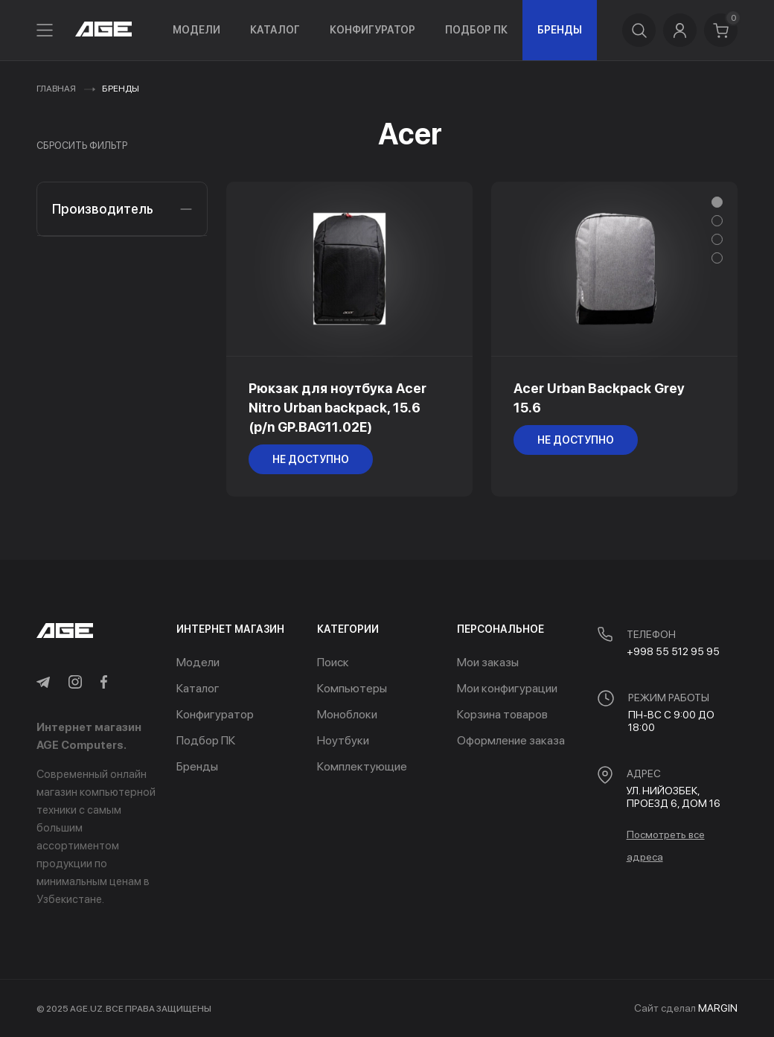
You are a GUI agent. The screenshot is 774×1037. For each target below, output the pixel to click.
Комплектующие (362, 766)
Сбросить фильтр (81, 145)
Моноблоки (347, 714)
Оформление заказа (511, 740)
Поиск (333, 662)
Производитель (122, 209)
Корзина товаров (502, 714)
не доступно (310, 459)
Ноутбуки (343, 740)
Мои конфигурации (507, 688)
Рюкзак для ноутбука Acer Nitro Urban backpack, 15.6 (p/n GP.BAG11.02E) (337, 407)
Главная (56, 88)
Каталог (275, 30)
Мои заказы (488, 662)
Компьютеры (352, 688)
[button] (717, 202)
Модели (196, 30)
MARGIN (718, 1008)
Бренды (559, 30)
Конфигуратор (372, 30)
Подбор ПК (476, 30)
